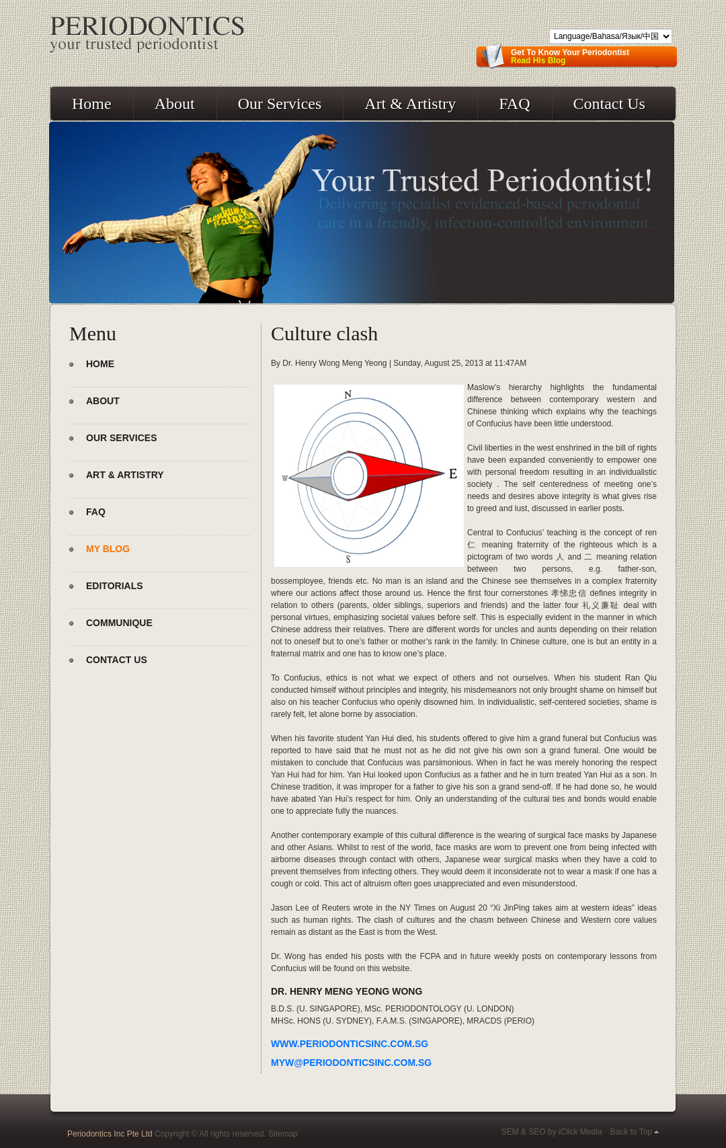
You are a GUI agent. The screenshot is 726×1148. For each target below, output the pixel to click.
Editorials (114, 585)
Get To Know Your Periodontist (570, 56)
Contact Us (609, 103)
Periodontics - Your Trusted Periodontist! (147, 35)
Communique (119, 622)
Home (92, 103)
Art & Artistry (410, 103)
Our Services (280, 103)
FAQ (514, 103)
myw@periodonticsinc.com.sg (351, 1062)
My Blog (108, 548)
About (175, 103)
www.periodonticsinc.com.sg (349, 1043)
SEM (509, 1132)
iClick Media (580, 1132)
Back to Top (631, 1132)
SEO (536, 1132)
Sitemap (283, 1134)
